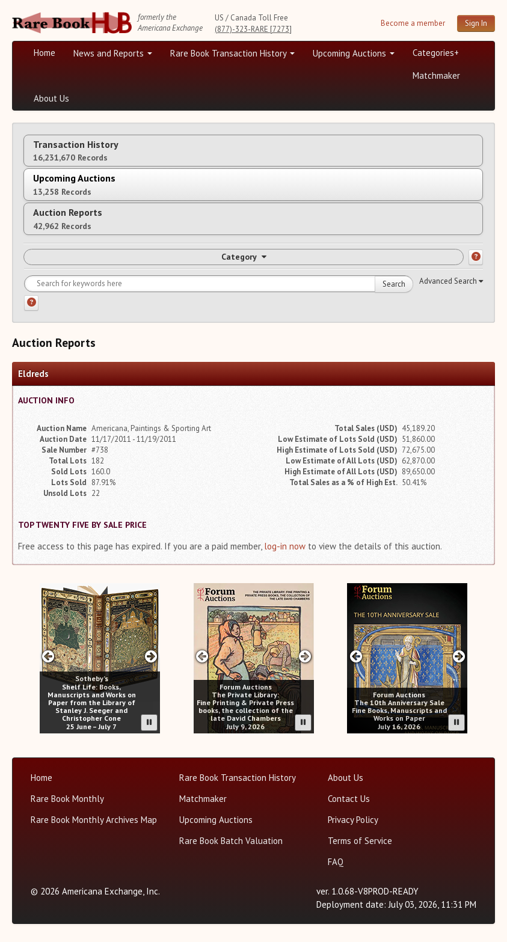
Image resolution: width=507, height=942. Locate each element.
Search (394, 284)
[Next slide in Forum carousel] (304, 656)
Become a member (413, 23)
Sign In (476, 23)
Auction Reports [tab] (67, 218)
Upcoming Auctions (354, 53)
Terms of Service (360, 840)
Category (243, 256)
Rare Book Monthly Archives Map (94, 819)
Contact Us (349, 798)
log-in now (285, 546)
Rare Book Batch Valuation (231, 840)
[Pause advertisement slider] (149, 722)
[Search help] (31, 303)
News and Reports (112, 53)
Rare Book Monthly (67, 798)
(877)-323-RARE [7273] (253, 29)
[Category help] (476, 257)
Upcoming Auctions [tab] (74, 184)
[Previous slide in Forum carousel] (202, 656)
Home (44, 52)
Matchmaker (436, 75)
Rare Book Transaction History (232, 53)
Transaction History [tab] (75, 150)
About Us (51, 98)
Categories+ (436, 52)
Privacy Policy (353, 819)
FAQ (335, 861)
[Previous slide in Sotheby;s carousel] (48, 656)
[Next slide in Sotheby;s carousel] (151, 656)
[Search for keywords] (218, 283)
